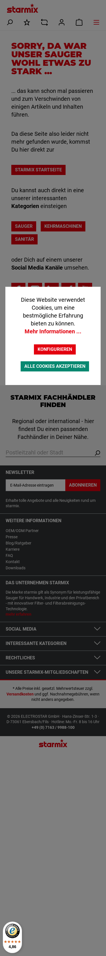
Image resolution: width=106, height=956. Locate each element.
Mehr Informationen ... (53, 331)
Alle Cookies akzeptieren (54, 366)
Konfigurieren (55, 349)
